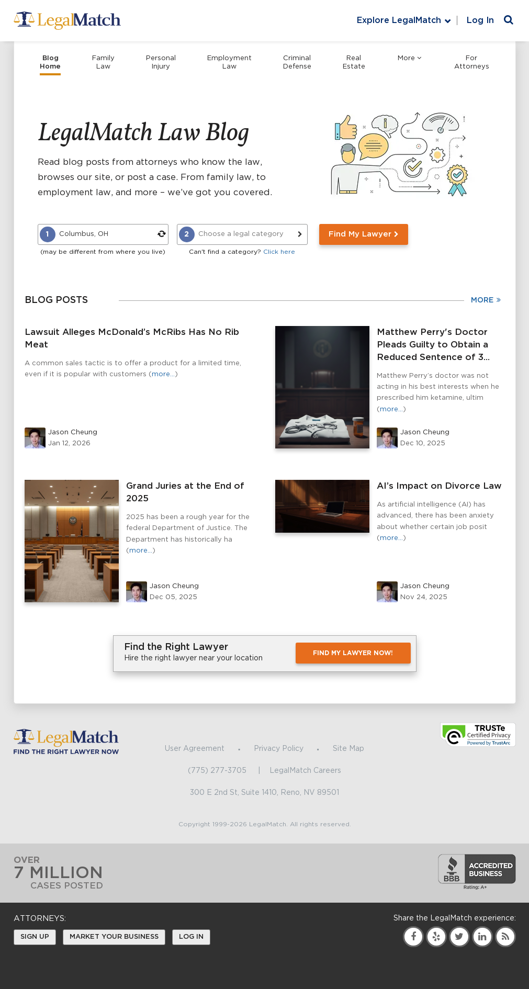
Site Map (348, 748)
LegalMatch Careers (305, 770)
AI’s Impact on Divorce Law (439, 485)
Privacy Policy (278, 748)
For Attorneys (471, 62)
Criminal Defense (297, 62)
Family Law (103, 62)
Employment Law (229, 62)
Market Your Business (114, 937)
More (409, 58)
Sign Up (34, 937)
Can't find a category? (242, 252)
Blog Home (50, 62)
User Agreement (194, 748)
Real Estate (354, 62)
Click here (279, 252)
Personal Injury (161, 62)
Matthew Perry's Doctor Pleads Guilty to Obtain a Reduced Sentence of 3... (433, 345)
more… (163, 374)
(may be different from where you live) (102, 252)
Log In (480, 20)
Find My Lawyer (364, 234)
